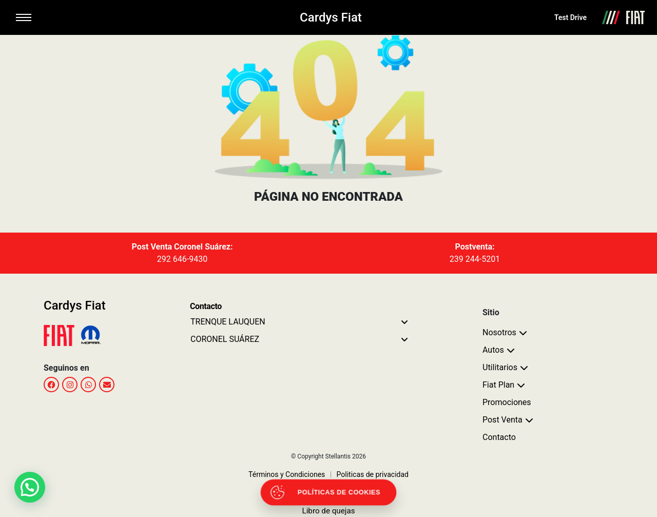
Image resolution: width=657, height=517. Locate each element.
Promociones (506, 402)
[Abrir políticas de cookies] (328, 492)
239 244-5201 (475, 259)
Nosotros (499, 332)
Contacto (499, 437)
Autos (493, 350)
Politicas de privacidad (369, 474)
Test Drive (570, 17)
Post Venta (502, 420)
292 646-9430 (182, 259)
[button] (29, 487)
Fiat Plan (498, 385)
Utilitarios (499, 367)
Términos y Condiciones (286, 474)
